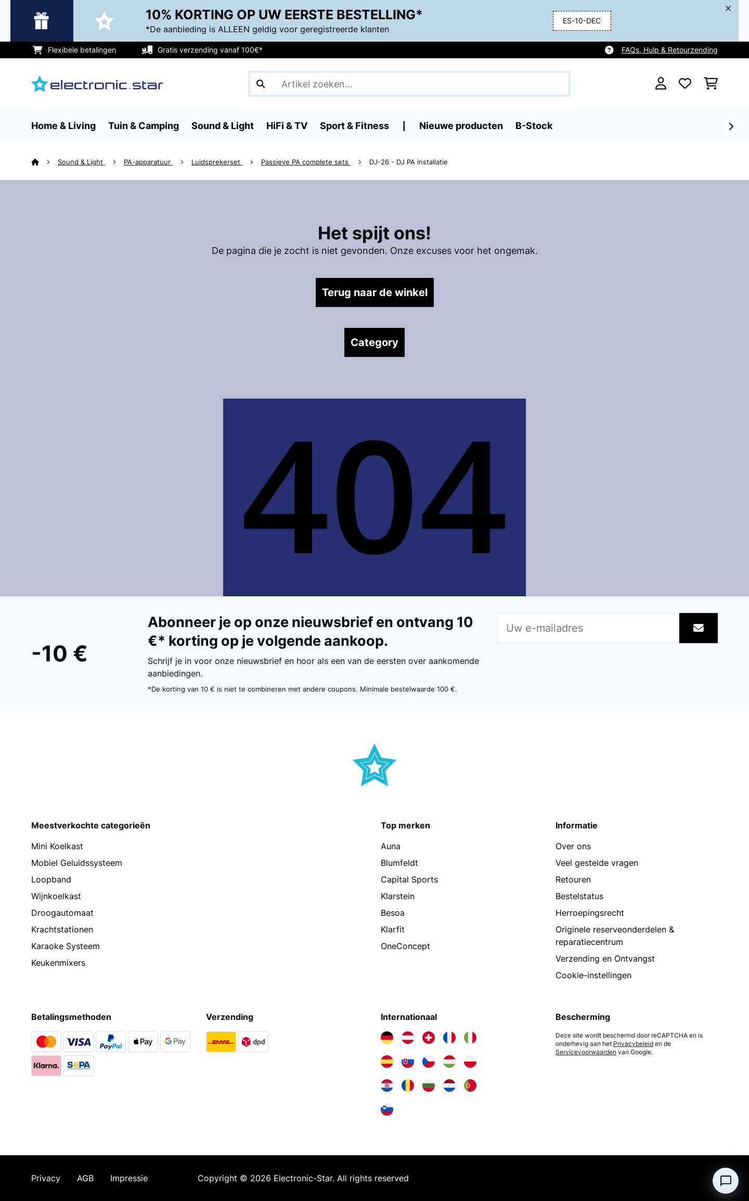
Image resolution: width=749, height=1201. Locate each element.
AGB (85, 1178)
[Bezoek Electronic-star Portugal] (470, 1085)
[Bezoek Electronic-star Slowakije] (408, 1061)
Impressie (129, 1178)
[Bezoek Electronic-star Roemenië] (408, 1085)
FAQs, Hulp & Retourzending (670, 49)
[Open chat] (726, 1181)
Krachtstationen (62, 929)
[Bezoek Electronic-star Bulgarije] (428, 1085)
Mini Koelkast (57, 846)
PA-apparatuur (148, 162)
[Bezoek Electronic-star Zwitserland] (428, 1037)
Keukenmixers (58, 962)
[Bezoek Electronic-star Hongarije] (449, 1061)
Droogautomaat (62, 913)
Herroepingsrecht (590, 913)
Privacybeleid (633, 1043)
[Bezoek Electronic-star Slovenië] (387, 1109)
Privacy (45, 1178)
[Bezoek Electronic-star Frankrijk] (449, 1037)
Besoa (393, 913)
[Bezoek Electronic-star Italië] (470, 1037)
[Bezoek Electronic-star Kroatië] (387, 1085)
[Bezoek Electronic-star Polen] (470, 1061)
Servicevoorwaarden (586, 1052)
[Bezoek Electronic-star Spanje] (387, 1061)
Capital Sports (409, 879)
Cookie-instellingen (593, 975)
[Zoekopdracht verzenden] (260, 84)
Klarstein (398, 896)
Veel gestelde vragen (597, 863)
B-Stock (533, 125)
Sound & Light (81, 162)
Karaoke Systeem (65, 946)
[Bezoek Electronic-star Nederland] (449, 1085)
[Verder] (731, 126)
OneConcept (405, 946)
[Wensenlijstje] (685, 83)
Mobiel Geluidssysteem (76, 863)
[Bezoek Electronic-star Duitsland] (387, 1037)
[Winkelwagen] (711, 83)
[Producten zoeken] (409, 84)
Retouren (573, 879)
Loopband (51, 879)
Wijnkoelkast (56, 896)
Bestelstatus (579, 896)
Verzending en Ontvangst (605, 958)
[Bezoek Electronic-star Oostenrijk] (408, 1037)
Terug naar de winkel (375, 292)
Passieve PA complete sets (306, 162)
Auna (391, 846)
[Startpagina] (44, 162)
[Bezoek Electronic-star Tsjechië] (428, 1061)
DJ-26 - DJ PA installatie (408, 162)
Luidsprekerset (216, 162)
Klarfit (393, 929)
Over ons (573, 846)
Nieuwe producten (461, 125)
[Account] (660, 83)
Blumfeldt (399, 863)
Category (374, 342)
